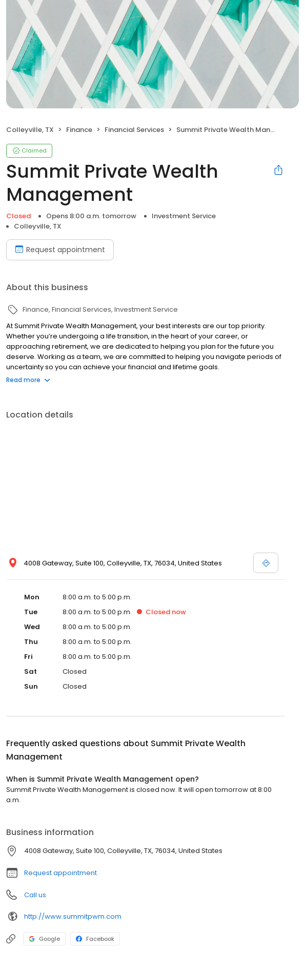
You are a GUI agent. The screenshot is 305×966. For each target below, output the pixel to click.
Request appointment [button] (60, 873)
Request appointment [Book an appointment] (60, 249)
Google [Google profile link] (44, 939)
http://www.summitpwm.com (72, 916)
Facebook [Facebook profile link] (95, 939)
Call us (35, 895)
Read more (28, 379)
